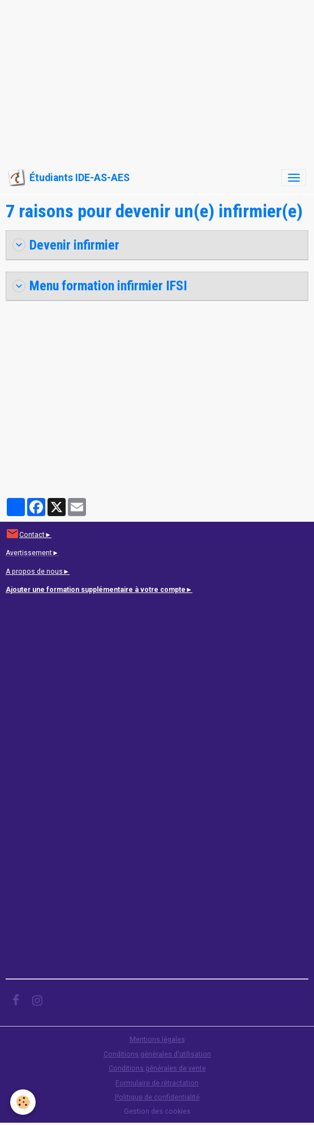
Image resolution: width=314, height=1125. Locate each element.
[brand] (69, 177)
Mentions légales (157, 1040)
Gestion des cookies (157, 1111)
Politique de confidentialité (157, 1097)
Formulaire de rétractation (157, 1083)
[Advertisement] (157, 79)
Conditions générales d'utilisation (157, 1054)
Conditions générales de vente (157, 1068)
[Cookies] (23, 1102)
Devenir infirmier (65, 245)
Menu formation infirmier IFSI (99, 286)
